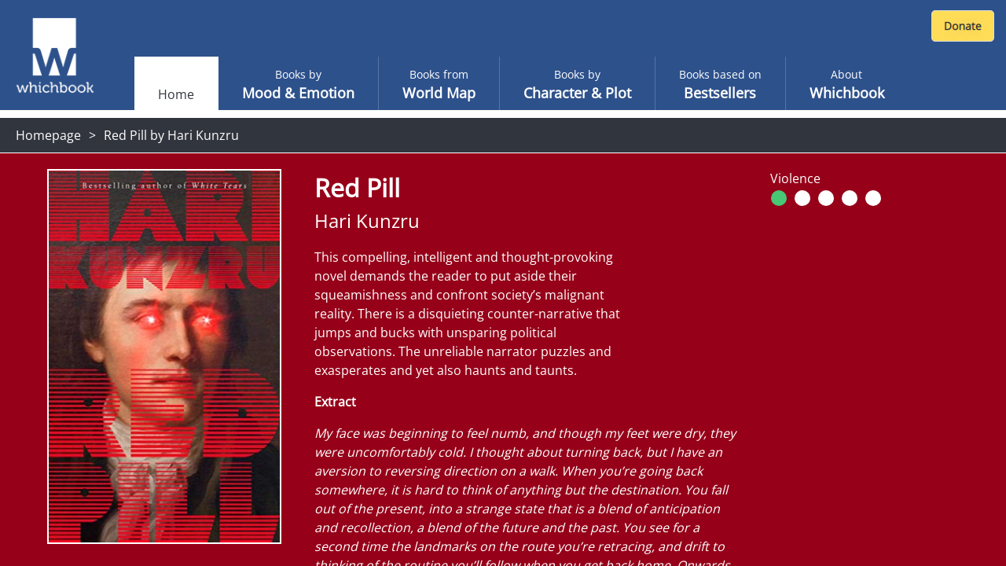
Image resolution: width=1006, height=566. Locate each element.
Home (176, 94)
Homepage (48, 135)
